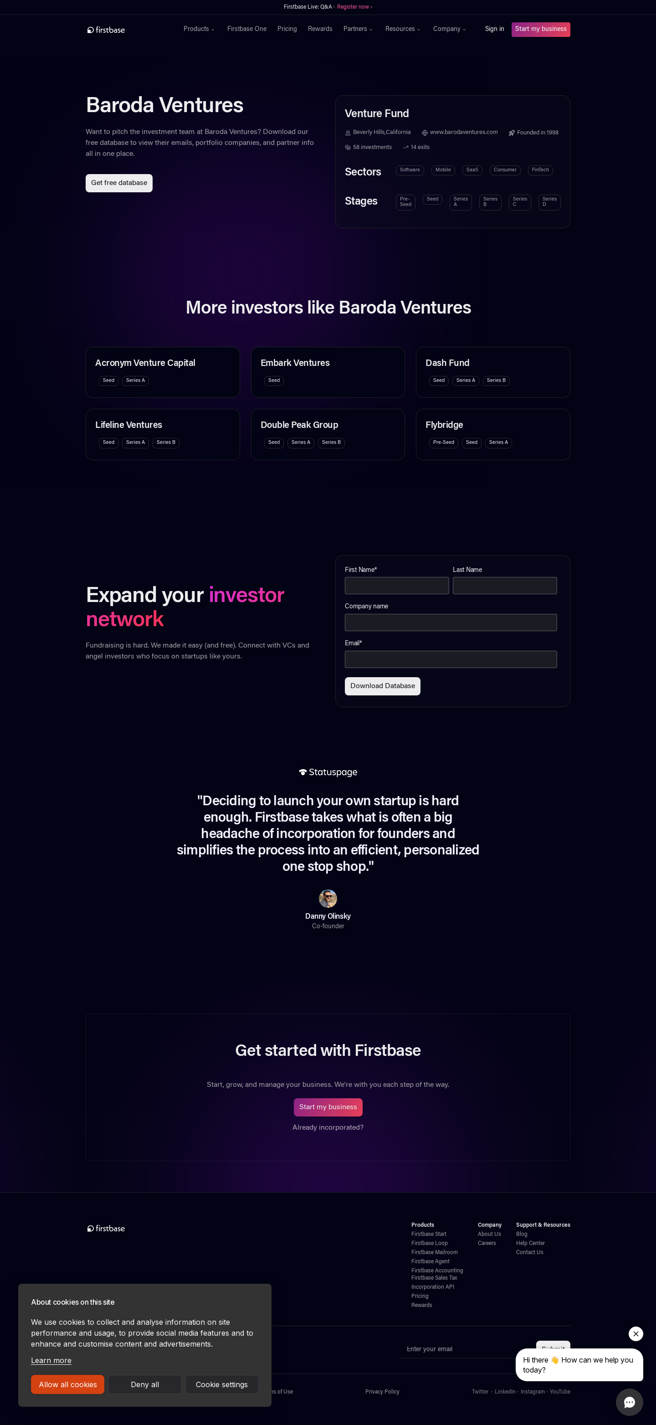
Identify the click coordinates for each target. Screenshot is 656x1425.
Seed (432, 199)
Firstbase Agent (430, 1262)
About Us (489, 1234)
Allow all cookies (68, 1384)
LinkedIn (505, 1392)
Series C (520, 202)
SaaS (472, 170)
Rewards (320, 29)
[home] (126, 29)
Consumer (505, 170)
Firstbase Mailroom (434, 1252)
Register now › (354, 7)
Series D (550, 202)
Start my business (541, 29)
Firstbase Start (428, 1234)
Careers (487, 1243)
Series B (490, 202)
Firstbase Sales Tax (434, 1278)
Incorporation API (432, 1287)
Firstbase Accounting (437, 1271)
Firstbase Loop (429, 1243)
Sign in (494, 29)
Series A (461, 202)
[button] (200, 29)
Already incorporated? (328, 1128)
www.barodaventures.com (464, 132)
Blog (522, 1234)
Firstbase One (246, 29)
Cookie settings (222, 1384)
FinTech (540, 170)
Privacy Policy (382, 1392)
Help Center (530, 1243)
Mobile (443, 170)
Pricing (287, 29)
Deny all (145, 1384)
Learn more (51, 1360)
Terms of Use (277, 1392)
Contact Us (529, 1252)
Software (410, 170)
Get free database (119, 183)
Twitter (480, 1392)
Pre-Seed (405, 202)
